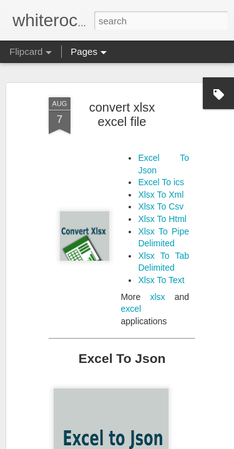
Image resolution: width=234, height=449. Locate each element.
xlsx (157, 290)
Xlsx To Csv (160, 200)
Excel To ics (161, 176)
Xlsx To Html (162, 213)
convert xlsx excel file (122, 108)
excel (130, 302)
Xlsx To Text (161, 274)
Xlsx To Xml (160, 188)
